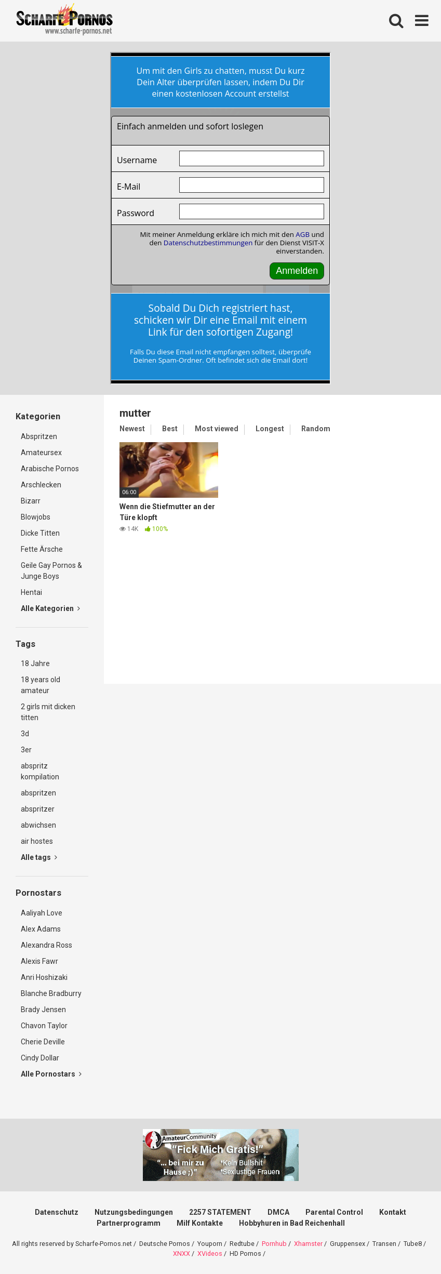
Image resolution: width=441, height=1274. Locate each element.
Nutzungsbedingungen (134, 1212)
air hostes (37, 841)
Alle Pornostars (51, 1074)
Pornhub (274, 1244)
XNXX (181, 1253)
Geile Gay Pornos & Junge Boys (51, 570)
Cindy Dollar (40, 1058)
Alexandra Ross (46, 945)
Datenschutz (56, 1212)
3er (26, 750)
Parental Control (334, 1212)
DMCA (278, 1212)
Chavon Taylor (44, 1025)
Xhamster (308, 1244)
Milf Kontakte (200, 1223)
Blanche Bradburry (51, 993)
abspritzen (38, 793)
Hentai (31, 592)
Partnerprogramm (129, 1223)
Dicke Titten (40, 533)
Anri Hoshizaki (44, 977)
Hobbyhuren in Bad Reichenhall (292, 1223)
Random (315, 428)
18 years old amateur (40, 685)
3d (25, 733)
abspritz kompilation (40, 771)
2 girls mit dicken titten (48, 712)
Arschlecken (41, 485)
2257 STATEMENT (220, 1212)
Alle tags (39, 857)
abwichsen (38, 825)
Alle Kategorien (50, 608)
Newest (132, 428)
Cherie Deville (43, 1042)
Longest (270, 428)
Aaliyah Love (41, 913)
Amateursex (41, 452)
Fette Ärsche (42, 549)
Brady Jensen (43, 1009)
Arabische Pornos (50, 469)
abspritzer (38, 809)
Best (170, 428)
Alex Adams (41, 929)
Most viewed (216, 428)
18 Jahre (35, 663)
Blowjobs (35, 517)
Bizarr (31, 501)
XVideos (209, 1253)
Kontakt (392, 1212)
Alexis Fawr (39, 961)
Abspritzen (39, 436)
